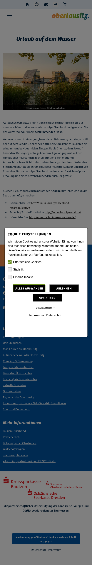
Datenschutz (54, 315)
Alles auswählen (29, 288)
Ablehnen (64, 288)
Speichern (47, 298)
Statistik (16, 269)
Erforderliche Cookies (24, 262)
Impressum (36, 315)
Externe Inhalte (20, 277)
